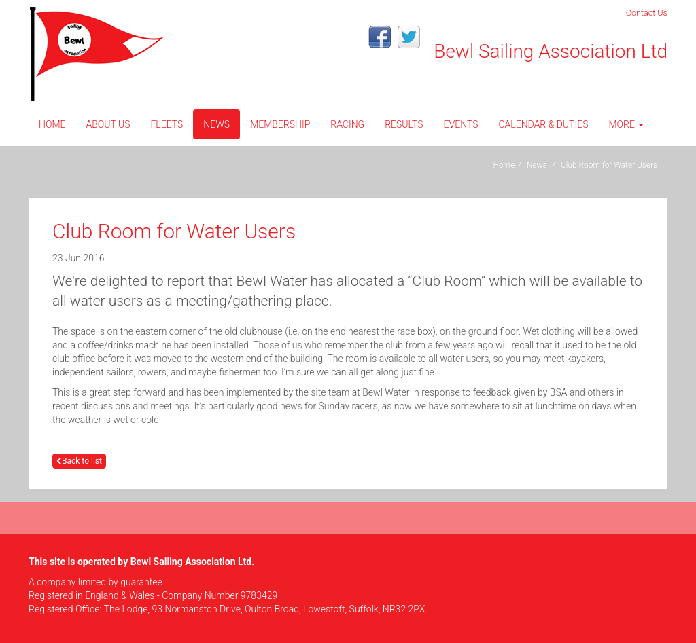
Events (461, 124)
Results (404, 124)
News (216, 124)
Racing (347, 124)
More (626, 124)
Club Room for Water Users (609, 165)
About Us (108, 124)
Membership (280, 124)
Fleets (166, 124)
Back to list (79, 461)
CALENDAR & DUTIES (543, 124)
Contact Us (646, 12)
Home (52, 124)
